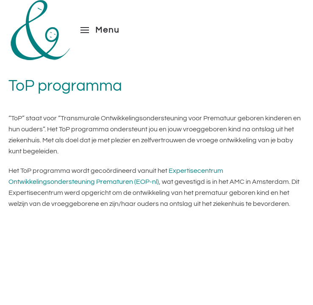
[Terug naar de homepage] (40, 30)
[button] (99, 30)
